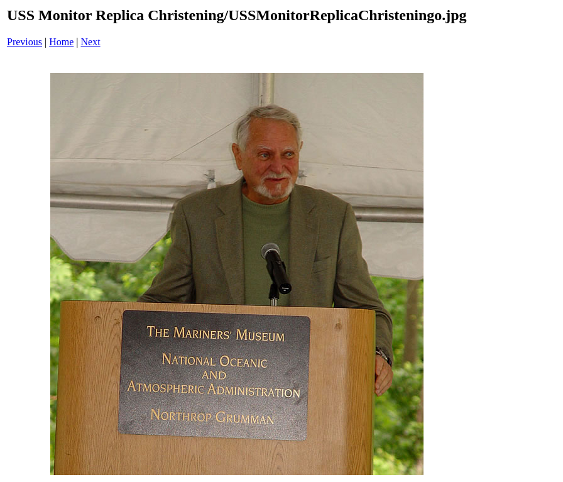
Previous (24, 41)
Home (61, 41)
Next (91, 41)
